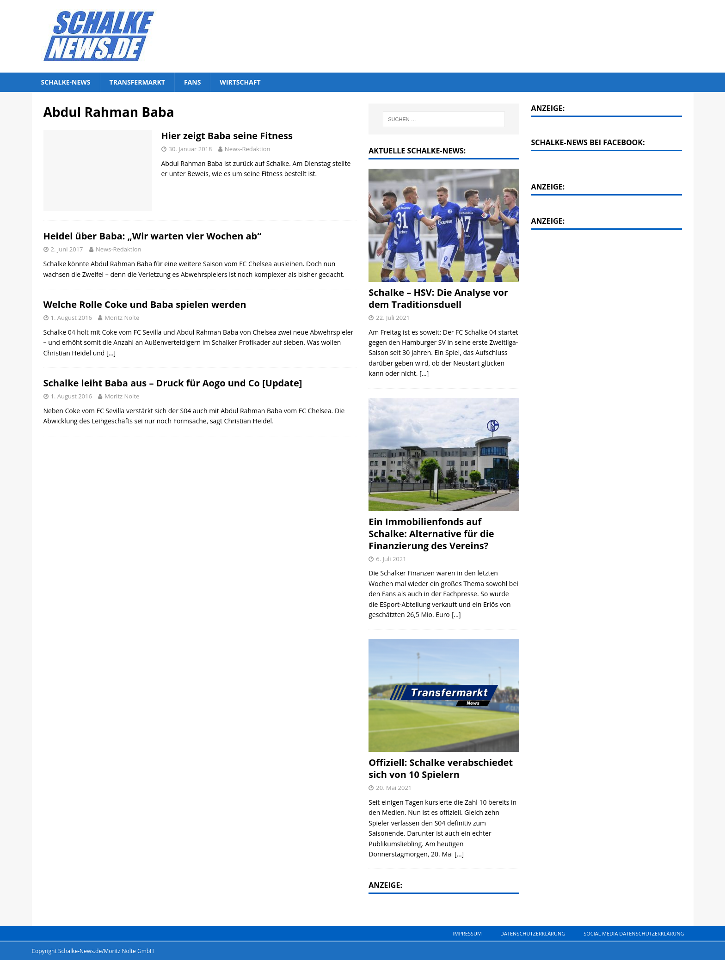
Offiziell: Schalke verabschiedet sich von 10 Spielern (441, 768)
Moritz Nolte (121, 317)
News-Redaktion (247, 149)
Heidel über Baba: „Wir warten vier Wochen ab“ (152, 236)
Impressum (467, 933)
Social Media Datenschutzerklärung (634, 933)
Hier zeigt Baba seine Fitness (227, 135)
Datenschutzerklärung (532, 933)
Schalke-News (66, 82)
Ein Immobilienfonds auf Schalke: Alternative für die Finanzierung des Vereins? (431, 533)
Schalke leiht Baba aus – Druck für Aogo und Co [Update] (172, 383)
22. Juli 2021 (393, 317)
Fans (192, 82)
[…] (111, 353)
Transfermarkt (137, 82)
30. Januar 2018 (190, 149)
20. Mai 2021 (394, 787)
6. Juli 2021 (391, 559)
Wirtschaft (240, 82)
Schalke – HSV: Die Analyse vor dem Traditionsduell (438, 298)
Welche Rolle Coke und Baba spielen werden (144, 304)
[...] (424, 373)
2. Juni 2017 (67, 249)
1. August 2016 (71, 317)
